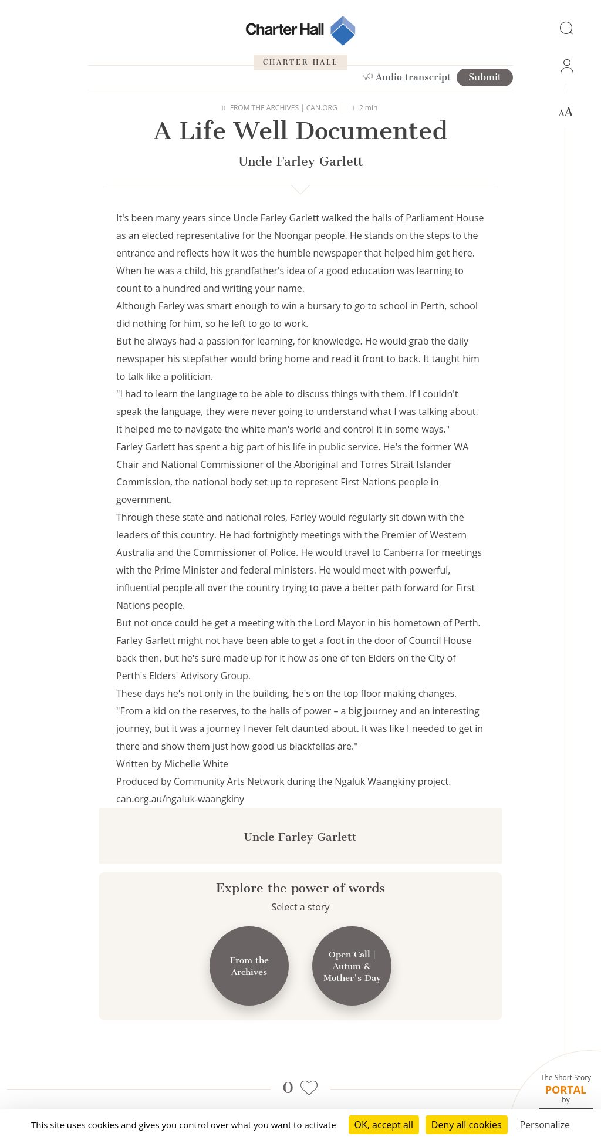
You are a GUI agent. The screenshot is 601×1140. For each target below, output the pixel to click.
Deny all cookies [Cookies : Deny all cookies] (466, 1124)
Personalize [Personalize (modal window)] (544, 1124)
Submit (484, 77)
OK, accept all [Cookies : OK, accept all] (383, 1124)
